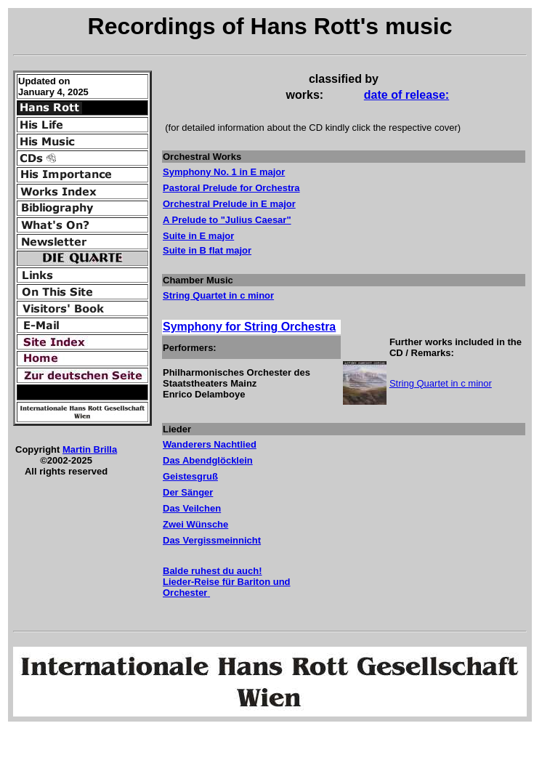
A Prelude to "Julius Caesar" (227, 219)
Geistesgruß (190, 476)
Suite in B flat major (207, 250)
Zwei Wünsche (195, 524)
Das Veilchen (192, 508)
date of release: (406, 95)
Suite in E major (198, 235)
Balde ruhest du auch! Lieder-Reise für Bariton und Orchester (227, 581)
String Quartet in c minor (218, 295)
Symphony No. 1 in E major (224, 171)
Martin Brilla (89, 449)
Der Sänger (188, 492)
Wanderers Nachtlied (209, 444)
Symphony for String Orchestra (249, 326)
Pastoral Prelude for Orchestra (231, 187)
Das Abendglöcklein (208, 460)
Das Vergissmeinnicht (212, 540)
